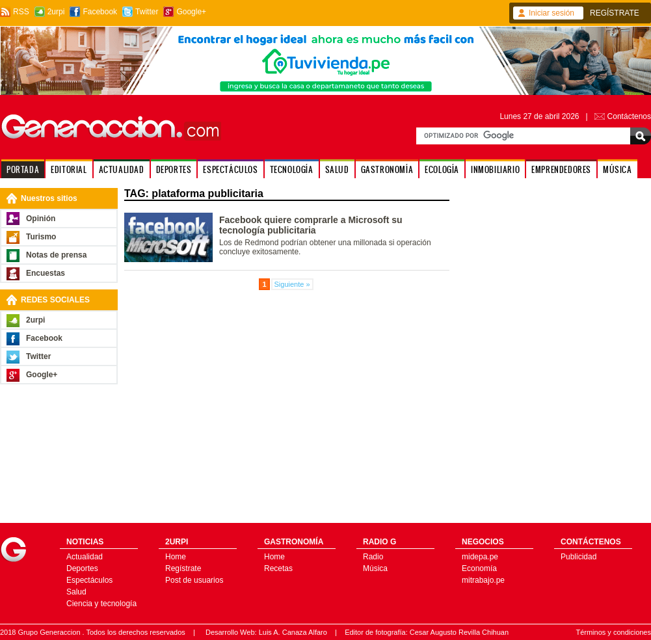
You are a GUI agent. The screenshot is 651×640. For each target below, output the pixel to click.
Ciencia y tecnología (101, 603)
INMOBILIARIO (495, 169)
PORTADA (23, 169)
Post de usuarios (194, 580)
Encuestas (45, 273)
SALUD (337, 169)
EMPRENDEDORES (561, 169)
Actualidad (84, 556)
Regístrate (183, 568)
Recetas (278, 568)
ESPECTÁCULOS (230, 169)
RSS (21, 11)
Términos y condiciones (613, 632)
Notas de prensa (56, 255)
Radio (373, 556)
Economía (479, 568)
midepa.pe (480, 556)
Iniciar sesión (551, 13)
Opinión (40, 218)
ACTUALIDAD (121, 169)
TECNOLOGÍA (291, 169)
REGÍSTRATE (614, 13)
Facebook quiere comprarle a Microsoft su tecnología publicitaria (311, 225)
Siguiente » (292, 284)
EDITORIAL (68, 169)
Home (175, 556)
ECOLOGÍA (442, 169)
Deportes (82, 568)
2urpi (56, 11)
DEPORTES (174, 169)
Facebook (100, 11)
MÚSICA (617, 169)
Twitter (146, 11)
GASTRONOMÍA (387, 169)
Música (375, 568)
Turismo (41, 236)
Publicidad (578, 556)
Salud (76, 591)
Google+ (191, 11)
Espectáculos (89, 580)
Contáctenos (629, 116)
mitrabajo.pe (483, 580)
